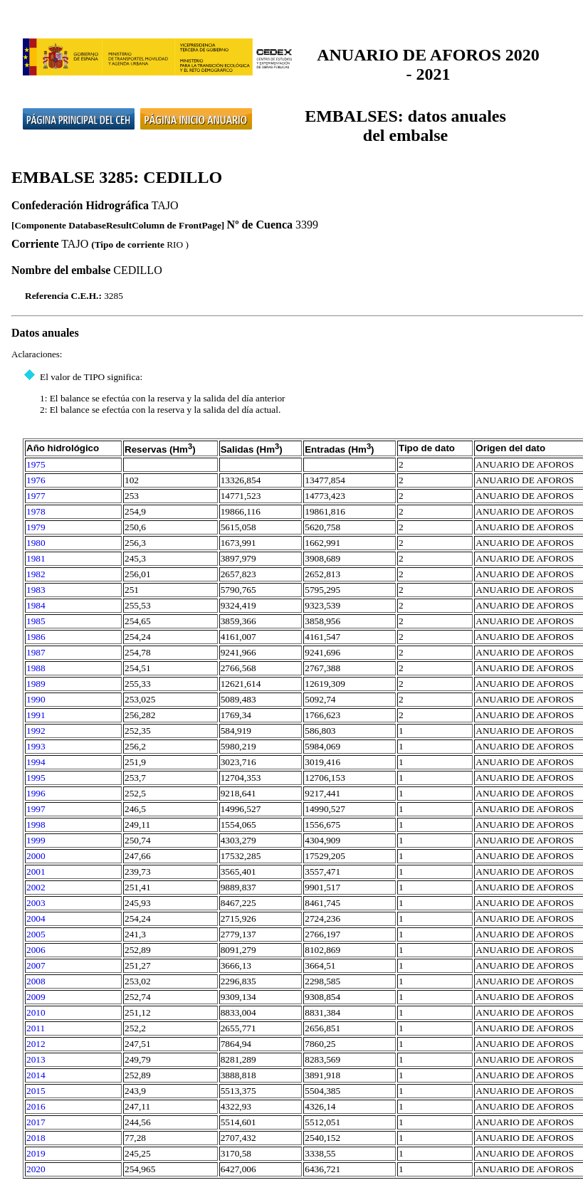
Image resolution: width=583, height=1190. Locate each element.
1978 (36, 511)
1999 (36, 840)
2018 (36, 1137)
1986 (36, 636)
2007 (36, 965)
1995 (36, 777)
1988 (36, 668)
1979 (36, 527)
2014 (36, 1075)
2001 (36, 871)
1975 (36, 464)
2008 (36, 981)
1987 (36, 652)
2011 (35, 1028)
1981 (36, 558)
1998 (36, 824)
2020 (36, 1169)
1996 (36, 793)
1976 (36, 480)
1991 (36, 715)
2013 (36, 1059)
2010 (36, 1012)
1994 (36, 762)
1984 (36, 605)
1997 (36, 809)
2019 (36, 1153)
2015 (36, 1090)
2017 (36, 1122)
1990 (36, 699)
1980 (36, 542)
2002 (36, 887)
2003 (36, 902)
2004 (36, 918)
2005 (36, 934)
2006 (36, 949)
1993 (36, 746)
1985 (36, 621)
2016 (36, 1106)
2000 (36, 856)
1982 (36, 574)
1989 (36, 683)
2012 (36, 1043)
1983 (36, 589)
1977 (36, 495)
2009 (36, 996)
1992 (36, 730)
